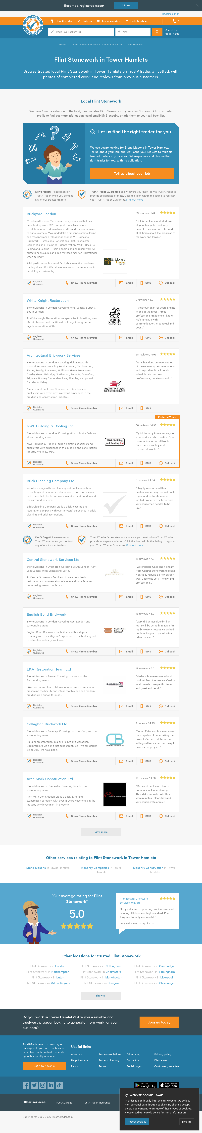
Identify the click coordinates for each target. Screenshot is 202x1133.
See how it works (44, 1076)
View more (101, 838)
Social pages (134, 1074)
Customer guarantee (166, 1074)
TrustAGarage (64, 1112)
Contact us (133, 1068)
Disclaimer (160, 1068)
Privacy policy (162, 1062)
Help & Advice (79, 1068)
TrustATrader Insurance (97, 1112)
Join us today (159, 1028)
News (74, 1074)
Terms (102, 1074)
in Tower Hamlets (48, 874)
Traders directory (109, 1068)
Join (126, 5)
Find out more (135, 205)
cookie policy (153, 1112)
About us (76, 1062)
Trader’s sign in (170, 13)
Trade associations (110, 1062)
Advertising (133, 1062)
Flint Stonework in (47, 972)
